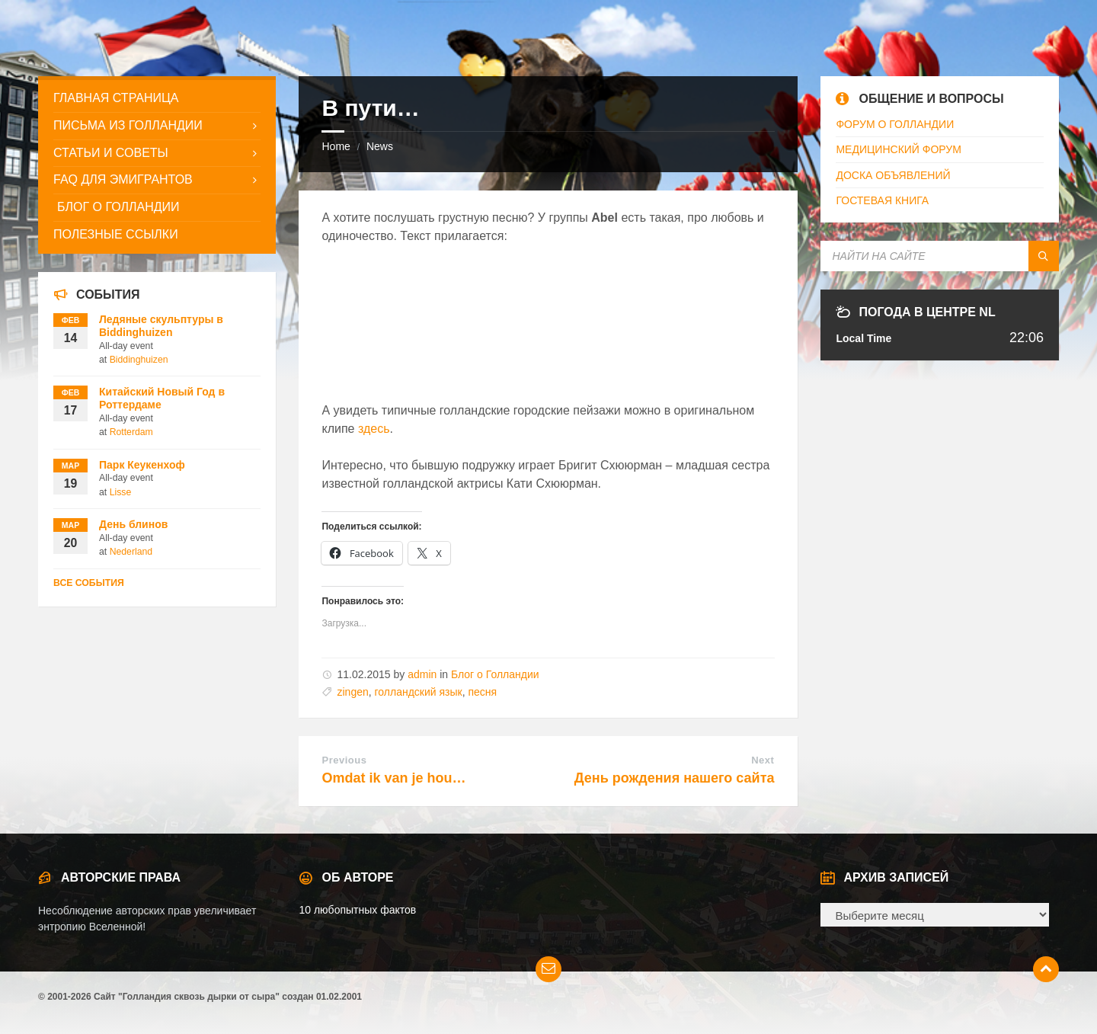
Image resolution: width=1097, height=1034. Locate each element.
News (379, 146)
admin (422, 674)
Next (762, 760)
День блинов (133, 524)
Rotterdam (131, 432)
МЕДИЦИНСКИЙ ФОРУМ (898, 149)
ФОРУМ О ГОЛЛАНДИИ (895, 124)
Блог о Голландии (495, 674)
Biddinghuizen (139, 359)
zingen (352, 692)
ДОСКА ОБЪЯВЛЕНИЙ (893, 175)
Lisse (121, 492)
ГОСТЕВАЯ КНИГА (882, 200)
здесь (374, 428)
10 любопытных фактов (357, 910)
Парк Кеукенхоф (142, 465)
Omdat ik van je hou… (393, 778)
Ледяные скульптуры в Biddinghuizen (161, 325)
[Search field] (939, 256)
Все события (88, 583)
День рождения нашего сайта (674, 778)
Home (335, 146)
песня (482, 692)
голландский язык (418, 692)
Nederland (131, 551)
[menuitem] (157, 98)
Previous (343, 760)
